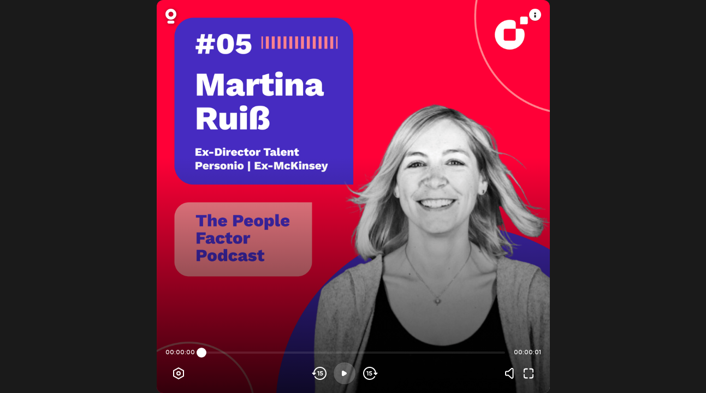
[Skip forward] (369, 373)
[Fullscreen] (528, 373)
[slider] (201, 353)
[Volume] (512, 373)
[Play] (344, 373)
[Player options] (178, 373)
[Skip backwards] (319, 373)
